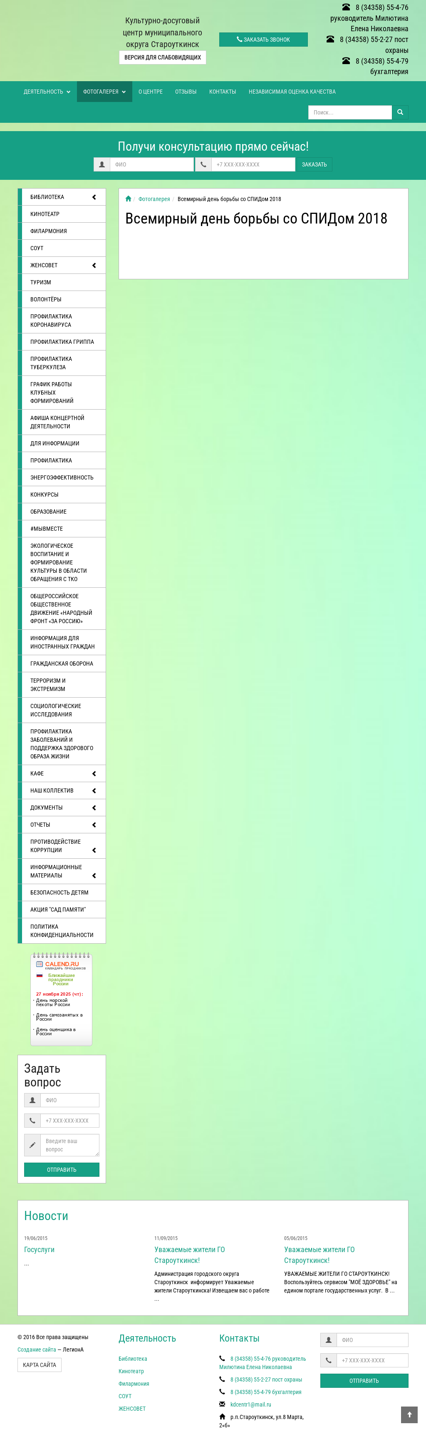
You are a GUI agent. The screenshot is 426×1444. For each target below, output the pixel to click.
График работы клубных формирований (52, 392)
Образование (48, 511)
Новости (46, 1215)
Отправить (62, 1169)
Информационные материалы (63, 872)
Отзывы (186, 91)
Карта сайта (39, 1365)
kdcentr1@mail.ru (250, 1404)
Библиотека (63, 197)
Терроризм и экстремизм (48, 684)
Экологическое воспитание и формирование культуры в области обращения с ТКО (58, 562)
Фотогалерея (104, 91)
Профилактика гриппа (62, 341)
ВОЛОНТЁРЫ (46, 299)
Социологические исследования (55, 710)
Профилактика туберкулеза (51, 362)
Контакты (222, 91)
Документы (63, 808)
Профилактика (51, 460)
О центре (151, 91)
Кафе (63, 774)
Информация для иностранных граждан (62, 642)
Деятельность (47, 91)
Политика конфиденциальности (62, 930)
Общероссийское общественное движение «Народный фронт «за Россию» (61, 608)
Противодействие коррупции (63, 846)
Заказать (314, 164)
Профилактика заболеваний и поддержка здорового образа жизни (61, 744)
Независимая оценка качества (292, 91)
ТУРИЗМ (40, 282)
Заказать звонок (263, 39)
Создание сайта (36, 1349)
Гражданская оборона (61, 663)
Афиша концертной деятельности (57, 422)
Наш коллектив (63, 791)
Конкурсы (44, 494)
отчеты (63, 825)
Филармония (48, 231)
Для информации (54, 443)
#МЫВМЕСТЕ (46, 528)
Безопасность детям (59, 892)
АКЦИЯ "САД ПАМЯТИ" (58, 909)
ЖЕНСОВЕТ (63, 265)
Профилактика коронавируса (51, 320)
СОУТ (36, 248)
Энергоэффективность (62, 477)
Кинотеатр (44, 214)
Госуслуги (39, 1249)
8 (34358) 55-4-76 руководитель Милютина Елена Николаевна (369, 18)
